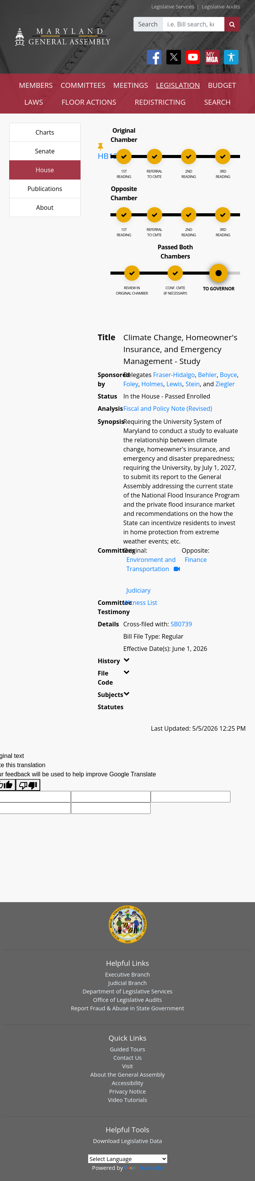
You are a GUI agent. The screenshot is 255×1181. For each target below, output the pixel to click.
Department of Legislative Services (127, 991)
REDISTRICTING (160, 102)
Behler (207, 375)
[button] (124, 662)
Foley (130, 384)
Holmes (152, 384)
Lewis (174, 384)
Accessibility (127, 1083)
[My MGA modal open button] (210, 57)
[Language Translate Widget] (128, 1158)
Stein (193, 384)
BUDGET (222, 85)
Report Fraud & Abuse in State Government (127, 1008)
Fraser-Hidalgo (174, 375)
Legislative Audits (221, 6)
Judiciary (139, 590)
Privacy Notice (127, 1091)
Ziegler (225, 384)
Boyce (228, 375)
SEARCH (217, 102)
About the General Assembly (127, 1074)
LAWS (33, 102)
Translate (143, 1167)
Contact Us (127, 1057)
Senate (44, 151)
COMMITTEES (83, 85)
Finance (196, 559)
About (44, 207)
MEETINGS (130, 85)
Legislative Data (141, 1141)
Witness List (140, 602)
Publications (44, 188)
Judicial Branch (127, 983)
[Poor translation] (28, 785)
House (45, 170)
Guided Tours (127, 1049)
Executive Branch (127, 974)
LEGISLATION (178, 85)
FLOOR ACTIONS (88, 102)
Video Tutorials (127, 1100)
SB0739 (181, 624)
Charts (45, 132)
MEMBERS (36, 85)
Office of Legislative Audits (127, 999)
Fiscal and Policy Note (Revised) (167, 408)
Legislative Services (172, 6)
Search (148, 24)
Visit (127, 1066)
